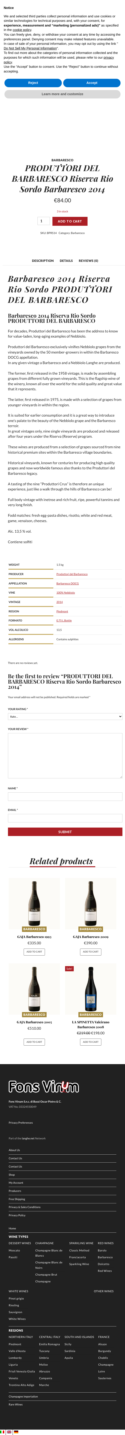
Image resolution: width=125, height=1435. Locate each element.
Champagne (44, 1243)
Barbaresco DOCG (67, 583)
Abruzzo (44, 1371)
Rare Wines (15, 1404)
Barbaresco (78, 233)
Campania (45, 1378)
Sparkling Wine (81, 1243)
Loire (101, 1371)
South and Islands (79, 1337)
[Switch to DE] (16, 1432)
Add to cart (70, 221)
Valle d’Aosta (17, 1351)
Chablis (103, 1358)
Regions (16, 1330)
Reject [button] (33, 83)
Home (12, 1228)
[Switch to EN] (9, 1432)
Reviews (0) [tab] (88, 261)
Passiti (13, 1257)
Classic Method (79, 1250)
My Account (16, 1182)
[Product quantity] (43, 221)
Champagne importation (23, 1396)
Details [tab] (66, 261)
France (104, 1337)
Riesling (14, 1305)
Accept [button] (91, 83)
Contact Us (15, 1158)
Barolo (102, 1250)
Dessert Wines (20, 1243)
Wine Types (18, 1237)
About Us (14, 1150)
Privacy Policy (17, 1215)
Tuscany (44, 1351)
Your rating (18, 709)
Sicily (68, 1344)
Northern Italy (21, 1337)
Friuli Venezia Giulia (22, 1371)
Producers (15, 1191)
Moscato (14, 1250)
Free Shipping (17, 1199)
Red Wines (106, 1243)
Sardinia (70, 1351)
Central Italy (49, 1337)
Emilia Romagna (49, 1344)
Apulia (69, 1358)
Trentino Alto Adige (21, 1385)
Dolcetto (103, 1264)
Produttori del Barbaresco (72, 574)
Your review (18, 729)
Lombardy (15, 1358)
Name (13, 788)
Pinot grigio (16, 1298)
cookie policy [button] (22, 30)
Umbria (44, 1358)
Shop (12, 1174)
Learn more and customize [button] (62, 94)
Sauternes (104, 1378)
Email (13, 810)
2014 (59, 602)
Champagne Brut (46, 1274)
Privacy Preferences (21, 1122)
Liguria (13, 1364)
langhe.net (28, 1138)
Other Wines (104, 1291)
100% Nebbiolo (65, 592)
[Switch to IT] (2, 1432)
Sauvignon (15, 1312)
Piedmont (62, 611)
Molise (43, 1364)
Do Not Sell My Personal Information (30, 48)
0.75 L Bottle (64, 620)
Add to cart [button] (34, 951)
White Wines (18, 1291)
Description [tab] (43, 261)
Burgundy (104, 1351)
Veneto (13, 1378)
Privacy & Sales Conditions (24, 1207)
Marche (44, 1385)
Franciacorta (77, 1257)
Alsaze (102, 1344)
